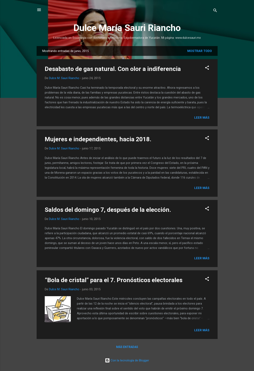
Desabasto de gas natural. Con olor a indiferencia (113, 68)
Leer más (201, 117)
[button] (207, 68)
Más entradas (127, 347)
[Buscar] (215, 11)
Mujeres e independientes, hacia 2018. (98, 139)
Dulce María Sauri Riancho (127, 27)
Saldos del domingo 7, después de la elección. (108, 209)
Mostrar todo (199, 51)
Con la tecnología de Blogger (127, 360)
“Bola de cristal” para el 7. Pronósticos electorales (113, 280)
